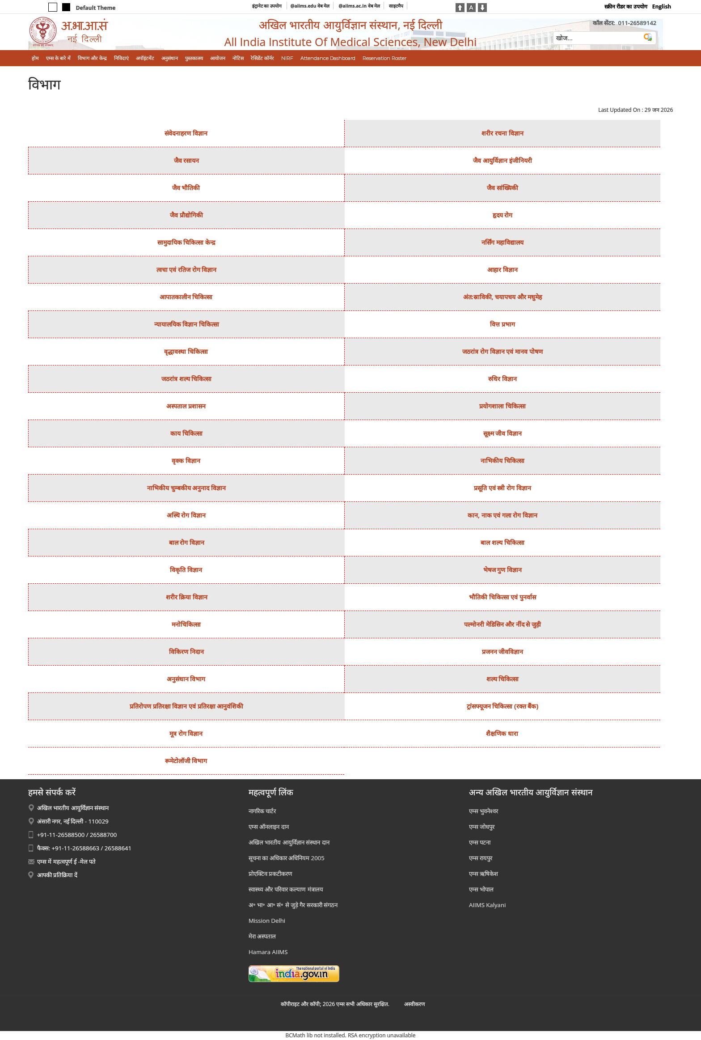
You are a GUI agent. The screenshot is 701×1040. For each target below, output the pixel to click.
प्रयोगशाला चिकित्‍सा (502, 406)
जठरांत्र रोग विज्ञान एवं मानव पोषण (502, 351)
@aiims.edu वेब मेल (310, 6)
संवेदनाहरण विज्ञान (186, 133)
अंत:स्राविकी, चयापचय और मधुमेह (502, 297)
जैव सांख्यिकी (502, 187)
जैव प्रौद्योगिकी (186, 215)
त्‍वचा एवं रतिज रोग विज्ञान (186, 269)
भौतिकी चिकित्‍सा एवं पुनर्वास (502, 597)
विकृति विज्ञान (186, 569)
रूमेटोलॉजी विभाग (186, 760)
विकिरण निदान (186, 651)
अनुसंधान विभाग (186, 679)
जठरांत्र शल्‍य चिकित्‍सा (186, 378)
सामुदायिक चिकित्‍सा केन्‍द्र (186, 242)
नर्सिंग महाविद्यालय (502, 242)
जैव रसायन (186, 160)
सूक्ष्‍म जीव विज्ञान (502, 433)
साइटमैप (396, 6)
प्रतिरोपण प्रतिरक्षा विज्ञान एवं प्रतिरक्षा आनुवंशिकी (186, 706)
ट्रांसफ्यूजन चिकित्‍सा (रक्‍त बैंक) (502, 706)
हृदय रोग (503, 215)
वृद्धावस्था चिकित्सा (186, 351)
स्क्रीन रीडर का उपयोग (625, 6)
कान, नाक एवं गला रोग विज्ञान (502, 515)
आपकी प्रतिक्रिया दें (57, 875)
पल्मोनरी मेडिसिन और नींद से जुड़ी (502, 624)
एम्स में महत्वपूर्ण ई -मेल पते (66, 861)
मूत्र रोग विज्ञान (186, 733)
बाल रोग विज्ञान (186, 542)
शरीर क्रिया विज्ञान (186, 597)
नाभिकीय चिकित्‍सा (502, 460)
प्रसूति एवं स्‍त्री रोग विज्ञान (502, 488)
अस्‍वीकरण (414, 1004)
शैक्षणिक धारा (502, 733)
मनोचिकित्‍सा (186, 624)
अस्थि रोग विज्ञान (186, 515)
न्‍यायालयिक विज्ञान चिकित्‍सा (186, 324)
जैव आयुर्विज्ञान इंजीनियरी (502, 160)
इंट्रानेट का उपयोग (267, 6)
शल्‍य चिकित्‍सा (502, 679)
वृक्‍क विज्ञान (186, 460)
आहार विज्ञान (502, 269)
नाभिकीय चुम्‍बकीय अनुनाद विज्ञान (186, 488)
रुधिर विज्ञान (502, 378)
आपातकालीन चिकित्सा (186, 297)
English (661, 6)
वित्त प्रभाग (502, 324)
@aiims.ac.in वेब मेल (359, 6)
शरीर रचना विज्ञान (502, 133)
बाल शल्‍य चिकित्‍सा (502, 542)
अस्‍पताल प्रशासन (186, 406)
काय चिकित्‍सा (186, 433)
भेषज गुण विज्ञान (502, 569)
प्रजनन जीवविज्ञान (503, 651)
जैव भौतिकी (186, 187)
